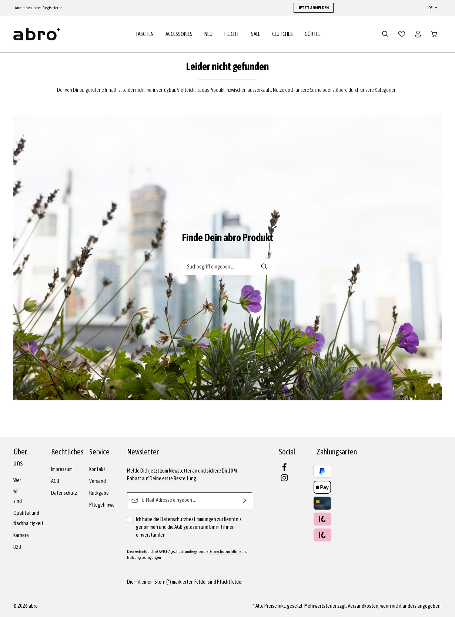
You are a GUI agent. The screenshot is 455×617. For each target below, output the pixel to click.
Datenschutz (64, 493)
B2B (17, 547)
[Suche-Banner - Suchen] (264, 267)
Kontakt (97, 469)
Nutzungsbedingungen (144, 557)
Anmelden (23, 7)
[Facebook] (284, 470)
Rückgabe (99, 493)
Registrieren (53, 7)
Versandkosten (363, 606)
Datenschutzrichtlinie (224, 551)
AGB (55, 481)
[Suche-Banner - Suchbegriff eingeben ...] (219, 267)
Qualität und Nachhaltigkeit (28, 518)
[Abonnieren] (245, 500)
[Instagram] (284, 480)
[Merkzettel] (401, 34)
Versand (97, 481)
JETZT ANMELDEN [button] (313, 7)
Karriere (21, 535)
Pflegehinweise (105, 505)
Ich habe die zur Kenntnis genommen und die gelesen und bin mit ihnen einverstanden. (189, 527)
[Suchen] (385, 34)
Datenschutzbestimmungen (188, 519)
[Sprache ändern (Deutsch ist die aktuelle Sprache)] (432, 8)
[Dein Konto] (418, 34)
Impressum (62, 469)
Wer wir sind (17, 490)
